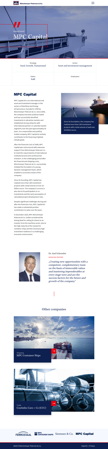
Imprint (84, 446)
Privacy (92, 446)
